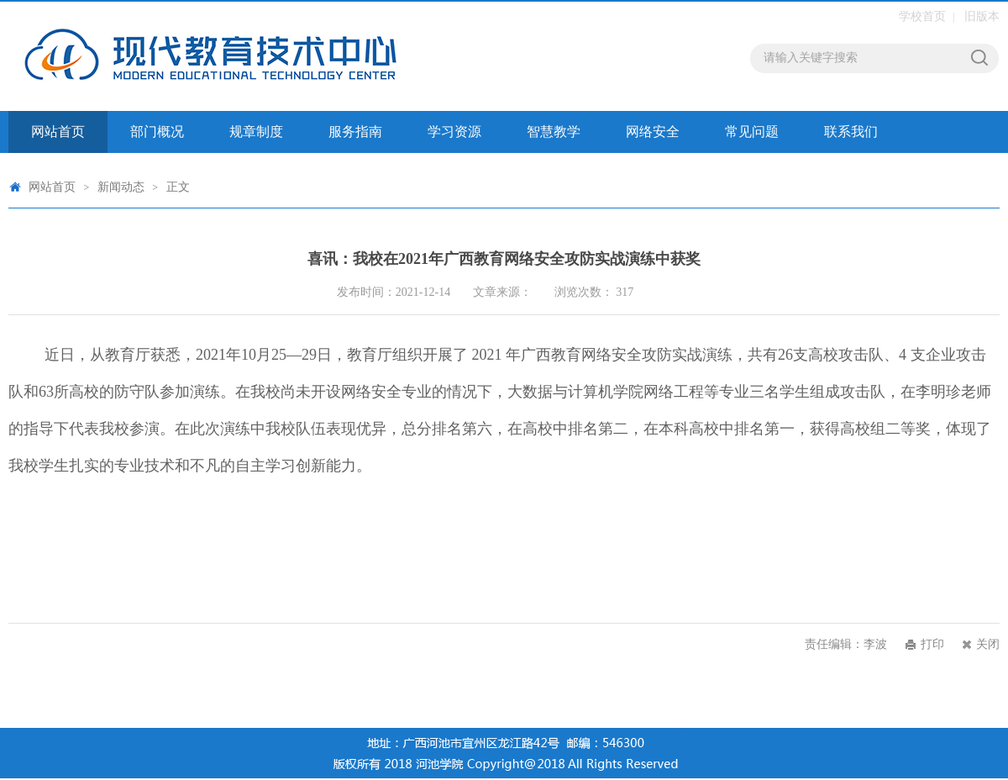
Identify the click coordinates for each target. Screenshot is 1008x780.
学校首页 (922, 16)
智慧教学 (553, 131)
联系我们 (851, 131)
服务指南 (355, 131)
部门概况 (157, 131)
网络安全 (653, 131)
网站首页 (58, 131)
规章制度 (256, 131)
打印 (932, 644)
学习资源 (454, 131)
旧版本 (982, 16)
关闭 (988, 644)
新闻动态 (120, 187)
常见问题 (752, 131)
